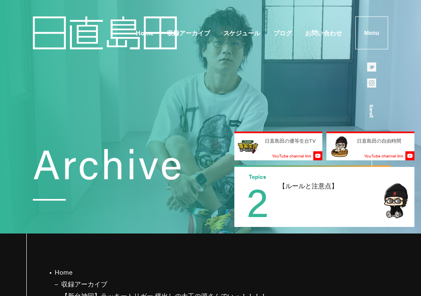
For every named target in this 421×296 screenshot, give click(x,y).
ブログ (282, 32)
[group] (324, 197)
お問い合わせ (323, 32)
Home (145, 32)
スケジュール (241, 32)
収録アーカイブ (188, 32)
